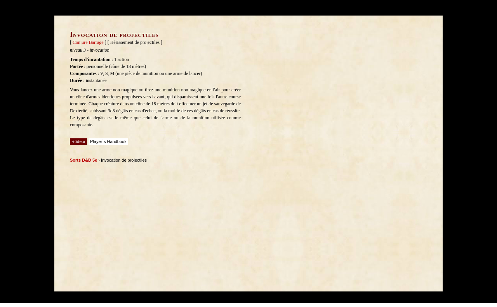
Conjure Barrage (88, 42)
